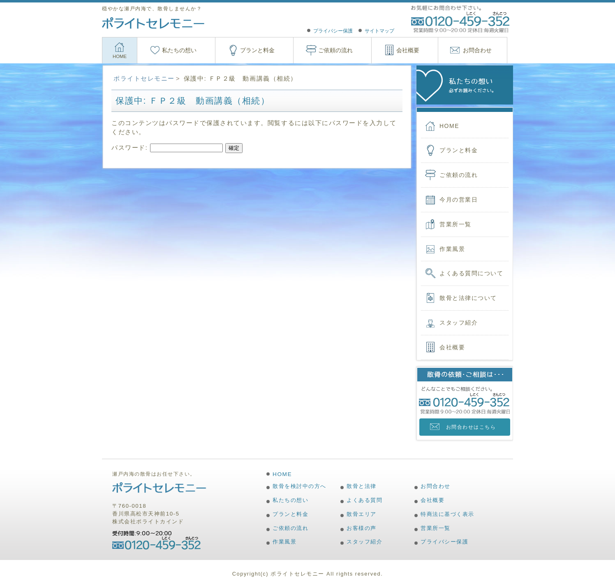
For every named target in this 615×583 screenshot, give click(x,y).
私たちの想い (179, 50)
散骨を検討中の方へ (299, 486)
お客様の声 (362, 528)
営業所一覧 (455, 224)
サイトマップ (379, 31)
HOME (120, 56)
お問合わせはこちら (471, 427)
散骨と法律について (468, 298)
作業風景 (452, 249)
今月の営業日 (458, 199)
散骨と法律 (362, 486)
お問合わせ (477, 50)
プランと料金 (257, 50)
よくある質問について (471, 273)
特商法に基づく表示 (447, 514)
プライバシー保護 (333, 31)
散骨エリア (362, 514)
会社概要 (407, 50)
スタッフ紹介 (458, 322)
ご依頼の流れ (335, 50)
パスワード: (167, 147)
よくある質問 (364, 500)
